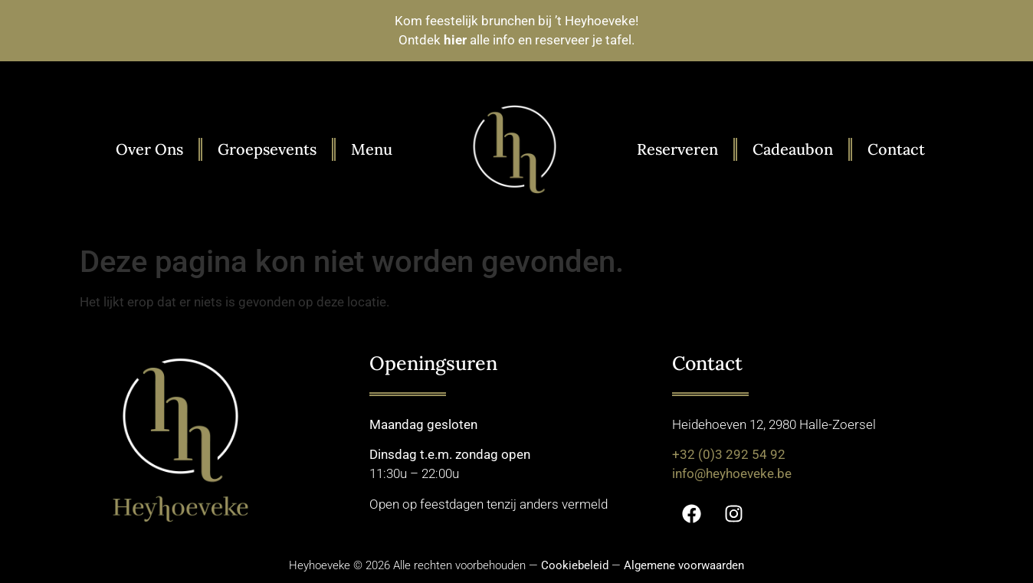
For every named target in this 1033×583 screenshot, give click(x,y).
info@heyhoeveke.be (732, 473)
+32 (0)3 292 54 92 (728, 454)
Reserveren (677, 149)
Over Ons (149, 149)
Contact (896, 149)
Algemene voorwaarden (684, 565)
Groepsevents (267, 149)
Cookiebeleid (574, 565)
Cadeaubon (793, 149)
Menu (371, 149)
